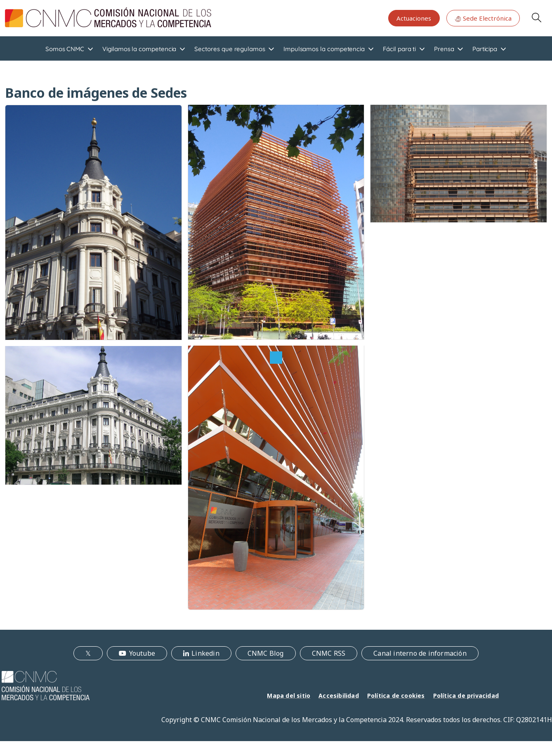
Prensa (444, 49)
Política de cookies (396, 695)
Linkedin (205, 653)
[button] (93, 221)
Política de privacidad (466, 695)
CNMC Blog (266, 653)
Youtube (142, 653)
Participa (484, 49)
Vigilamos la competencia (139, 49)
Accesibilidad (338, 695)
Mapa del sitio (288, 695)
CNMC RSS (329, 653)
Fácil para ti (399, 49)
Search (536, 17)
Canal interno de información (420, 653)
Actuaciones (413, 18)
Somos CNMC (64, 49)
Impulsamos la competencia (324, 49)
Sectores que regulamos (229, 49)
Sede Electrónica (483, 18)
